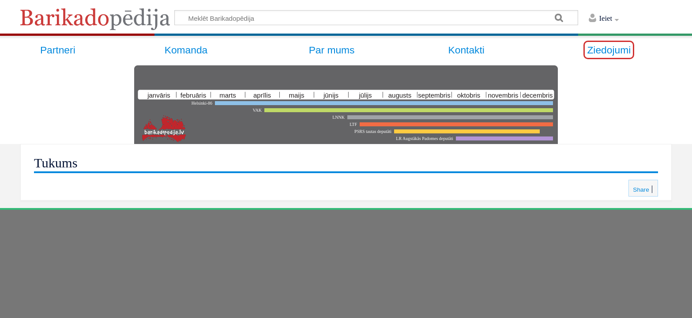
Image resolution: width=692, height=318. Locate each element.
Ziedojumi (609, 50)
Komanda (186, 50)
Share (640, 189)
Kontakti (466, 50)
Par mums (332, 50)
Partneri (57, 50)
